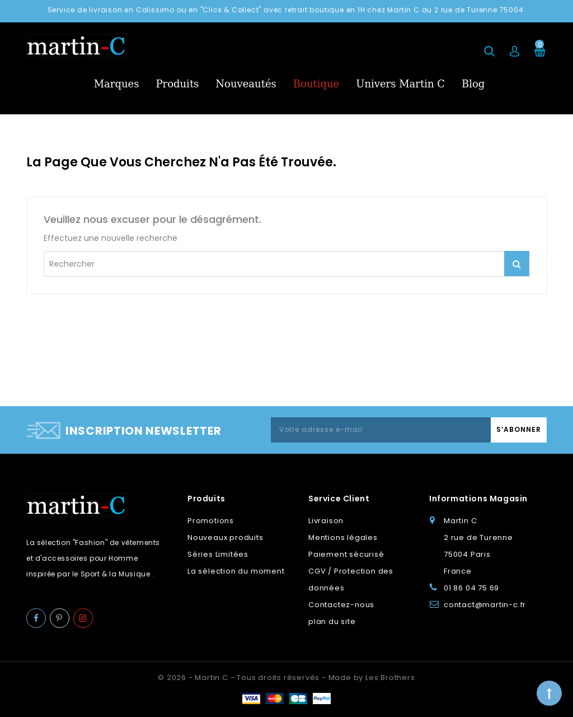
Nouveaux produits (225, 537)
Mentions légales (343, 537)
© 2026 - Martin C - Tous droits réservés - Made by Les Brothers (286, 677)
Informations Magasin (478, 498)
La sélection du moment (236, 571)
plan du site (332, 621)
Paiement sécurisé (346, 554)
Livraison (326, 520)
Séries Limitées (217, 554)
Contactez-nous (341, 604)
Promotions (210, 520)
